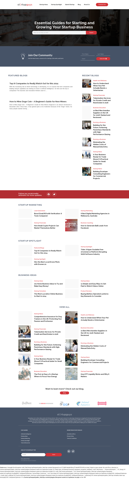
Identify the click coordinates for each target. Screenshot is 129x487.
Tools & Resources (25, 451)
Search (91, 32)
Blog (79, 4)
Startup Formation (40, 291)
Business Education (99, 107)
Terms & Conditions (72, 446)
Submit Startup (69, 4)
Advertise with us (71, 442)
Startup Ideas (43, 4)
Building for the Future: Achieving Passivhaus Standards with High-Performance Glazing (101, 129)
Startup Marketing (87, 211)
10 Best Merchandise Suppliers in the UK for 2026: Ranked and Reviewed (94, 333)
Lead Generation (39, 211)
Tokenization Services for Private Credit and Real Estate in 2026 (102, 100)
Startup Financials (99, 95)
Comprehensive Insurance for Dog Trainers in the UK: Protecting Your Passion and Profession (48, 319)
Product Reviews (86, 291)
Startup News (97, 152)
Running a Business (99, 122)
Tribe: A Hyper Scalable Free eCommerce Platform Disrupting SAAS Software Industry (94, 252)
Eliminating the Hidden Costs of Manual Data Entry (100, 144)
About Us (87, 4)
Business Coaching (87, 223)
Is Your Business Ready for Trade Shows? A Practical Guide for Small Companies (100, 159)
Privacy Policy (70, 444)
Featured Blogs (39, 248)
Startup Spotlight (56, 4)
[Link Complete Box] (43, 87)
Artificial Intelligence (26, 442)
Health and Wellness (100, 80)
